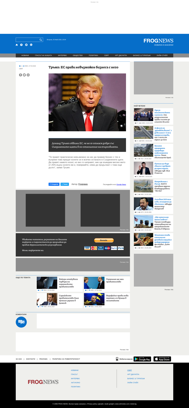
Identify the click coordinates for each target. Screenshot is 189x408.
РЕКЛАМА (43, 359)
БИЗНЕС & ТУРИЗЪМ (141, 55)
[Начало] (17, 45)
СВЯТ (106, 55)
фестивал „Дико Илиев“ (163, 241)
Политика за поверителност (66, 359)
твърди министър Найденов (163, 204)
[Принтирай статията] (28, 74)
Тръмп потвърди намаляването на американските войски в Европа (162, 223)
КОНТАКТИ (30, 359)
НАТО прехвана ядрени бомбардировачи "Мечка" (162, 186)
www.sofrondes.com (122, 404)
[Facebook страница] (21, 45)
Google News (121, 184)
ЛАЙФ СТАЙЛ (162, 55)
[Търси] (41, 40)
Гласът (74, 374)
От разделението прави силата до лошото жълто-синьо (162, 117)
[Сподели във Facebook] (20, 74)
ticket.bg (133, 404)
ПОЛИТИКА (93, 55)
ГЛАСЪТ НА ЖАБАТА (43, 55)
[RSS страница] (31, 45)
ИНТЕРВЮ (62, 55)
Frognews (83, 184)
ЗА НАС (19, 359)
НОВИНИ (25, 55)
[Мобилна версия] (124, 359)
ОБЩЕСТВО (78, 55)
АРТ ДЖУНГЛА (121, 55)
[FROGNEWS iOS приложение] (162, 359)
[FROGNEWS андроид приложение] (142, 359)
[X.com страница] (26, 45)
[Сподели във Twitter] (24, 74)
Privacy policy (92, 404)
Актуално (75, 383)
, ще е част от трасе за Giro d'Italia (163, 135)
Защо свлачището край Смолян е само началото (162, 152)
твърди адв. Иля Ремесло (162, 168)
